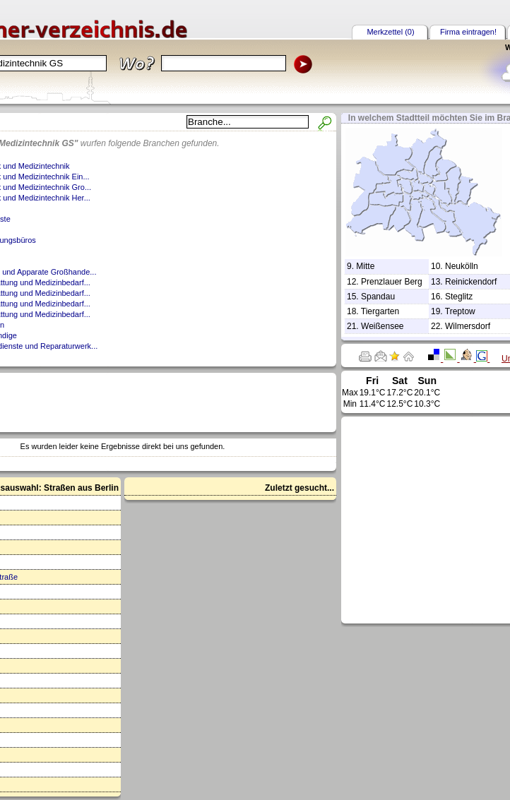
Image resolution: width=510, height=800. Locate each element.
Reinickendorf (471, 282)
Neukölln (461, 266)
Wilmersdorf (467, 326)
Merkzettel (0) (390, 32)
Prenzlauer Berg (391, 282)
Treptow (460, 311)
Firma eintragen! (468, 32)
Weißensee (382, 326)
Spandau (378, 297)
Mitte (365, 266)
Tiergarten (380, 311)
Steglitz (459, 297)
